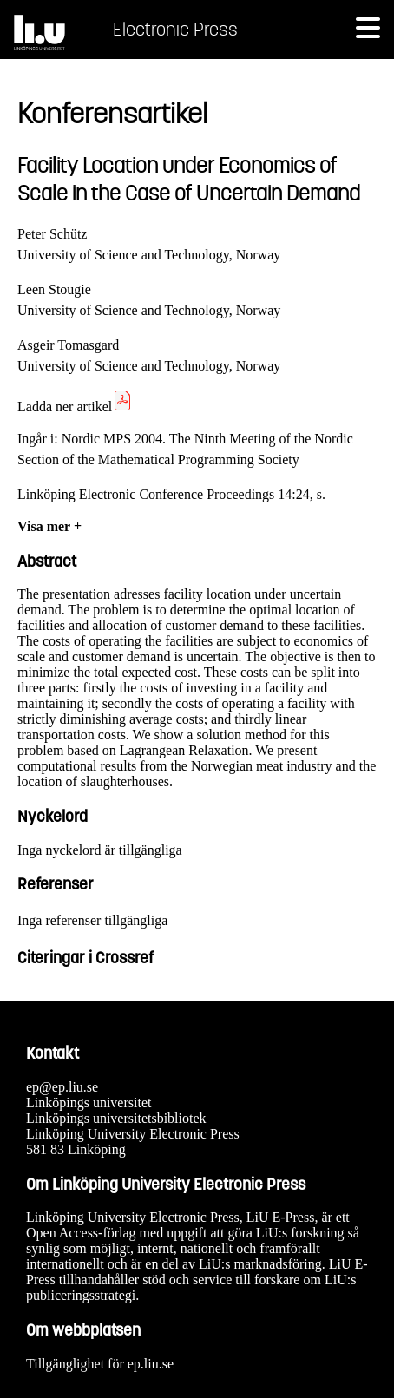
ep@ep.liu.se (62, 1087)
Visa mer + (49, 526)
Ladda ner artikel (75, 406)
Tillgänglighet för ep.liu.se (100, 1363)
